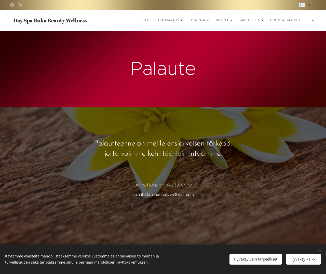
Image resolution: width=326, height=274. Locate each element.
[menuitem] (231, 20)
